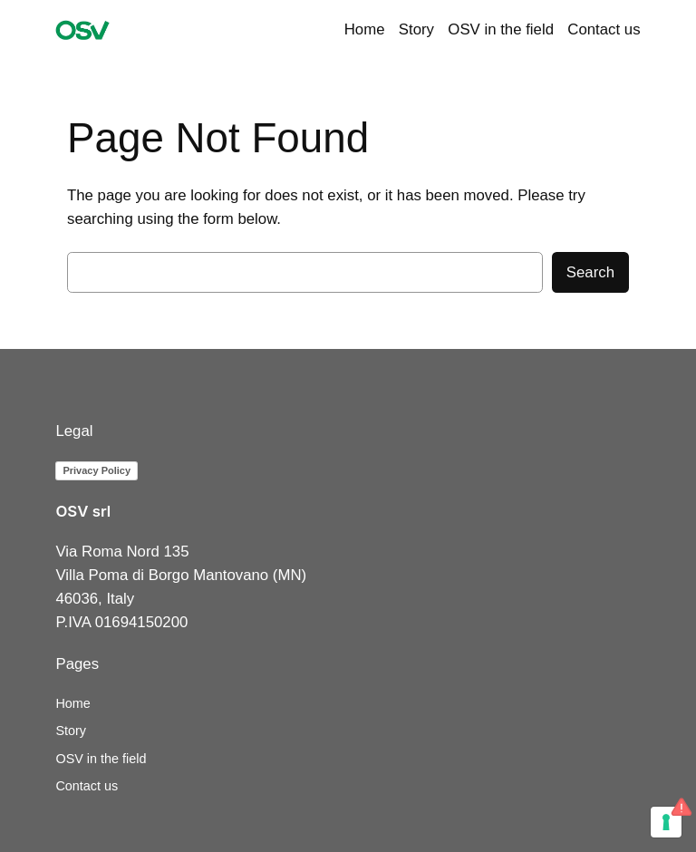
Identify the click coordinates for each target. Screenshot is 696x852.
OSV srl (83, 511)
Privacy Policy (96, 470)
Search (590, 272)
